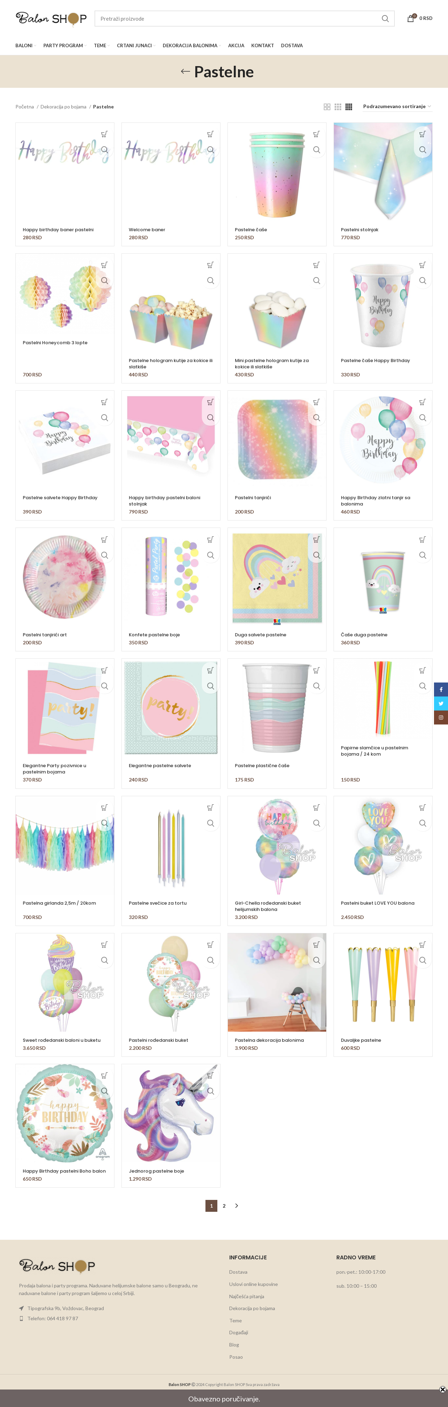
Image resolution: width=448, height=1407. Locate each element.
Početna (25, 106)
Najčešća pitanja (246, 1309)
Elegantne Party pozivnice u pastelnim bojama (58, 768)
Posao (236, 1369)
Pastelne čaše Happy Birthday (379, 360)
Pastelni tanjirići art (47, 634)
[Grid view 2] (327, 107)
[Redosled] (398, 107)
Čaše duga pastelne (367, 634)
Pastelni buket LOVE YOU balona (381, 902)
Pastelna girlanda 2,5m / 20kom (64, 902)
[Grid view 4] (348, 107)
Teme (235, 1333)
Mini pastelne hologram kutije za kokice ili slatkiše (276, 363)
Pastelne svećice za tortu (161, 902)
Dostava (238, 1284)
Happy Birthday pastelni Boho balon (61, 1180)
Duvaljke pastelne (363, 1040)
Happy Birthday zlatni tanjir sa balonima (379, 500)
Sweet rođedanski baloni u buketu (56, 1043)
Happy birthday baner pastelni (62, 229)
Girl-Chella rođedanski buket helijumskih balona (272, 906)
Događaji (238, 1345)
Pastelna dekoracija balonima (273, 1040)
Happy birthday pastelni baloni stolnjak (168, 500)
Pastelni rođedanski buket (162, 1040)
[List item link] (117, 1321)
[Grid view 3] (338, 107)
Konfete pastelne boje (157, 634)
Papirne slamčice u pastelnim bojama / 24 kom (378, 750)
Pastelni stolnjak (362, 229)
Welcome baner (149, 229)
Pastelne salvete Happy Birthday (64, 497)
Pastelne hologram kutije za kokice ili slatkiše (164, 363)
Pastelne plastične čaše (265, 765)
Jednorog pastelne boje (160, 1177)
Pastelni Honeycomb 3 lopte (59, 342)
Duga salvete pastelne (264, 634)
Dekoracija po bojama (64, 106)
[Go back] (185, 71)
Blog (234, 1357)
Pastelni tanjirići (254, 497)
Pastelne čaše (252, 229)
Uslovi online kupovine (253, 1297)
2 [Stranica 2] (224, 1218)
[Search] (244, 18)
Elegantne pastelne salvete (164, 765)
